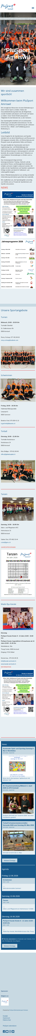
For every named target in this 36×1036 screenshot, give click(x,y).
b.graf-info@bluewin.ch (8, 423)
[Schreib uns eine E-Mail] (13, 1031)
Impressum (6, 1018)
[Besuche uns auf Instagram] (10, 1031)
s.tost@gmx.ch (6, 542)
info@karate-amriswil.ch (8, 661)
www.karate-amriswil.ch (8, 664)
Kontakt (5, 1016)
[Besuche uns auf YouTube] (7, 1031)
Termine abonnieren (10, 939)
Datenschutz (7, 1020)
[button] (18, 884)
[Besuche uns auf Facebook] (4, 1031)
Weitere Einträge (9, 860)
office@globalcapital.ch (8, 454)
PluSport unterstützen (9, 1026)
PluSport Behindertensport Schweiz (18, 1010)
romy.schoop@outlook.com (9, 340)
